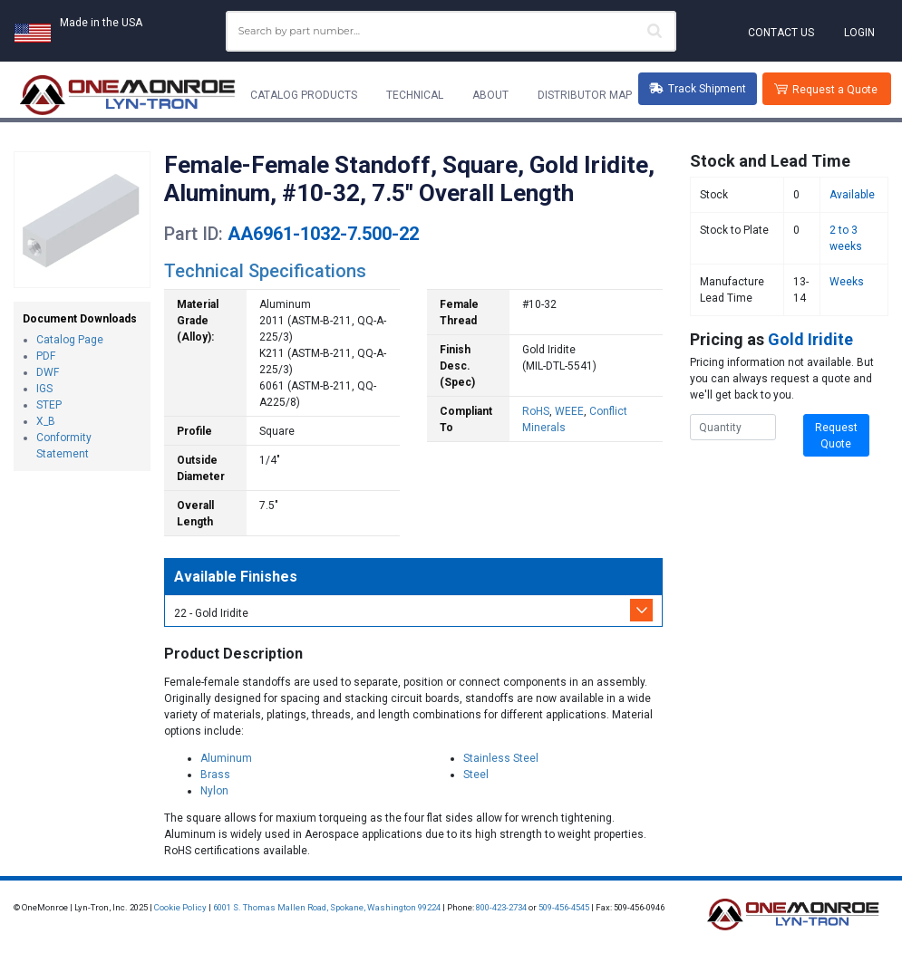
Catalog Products (303, 95)
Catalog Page (69, 339)
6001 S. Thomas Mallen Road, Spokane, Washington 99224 (327, 907)
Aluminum (226, 758)
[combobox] (451, 31)
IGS (44, 388)
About (490, 95)
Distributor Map (585, 95)
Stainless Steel (500, 758)
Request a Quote (835, 89)
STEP (49, 405)
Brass (215, 774)
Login (859, 32)
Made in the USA (101, 22)
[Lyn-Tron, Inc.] (128, 95)
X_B (45, 421)
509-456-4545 (563, 907)
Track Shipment (697, 88)
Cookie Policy (180, 907)
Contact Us (781, 32)
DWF (47, 372)
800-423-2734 (501, 907)
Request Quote (836, 435)
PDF (45, 356)
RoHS (535, 411)
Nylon (214, 791)
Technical (414, 95)
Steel (476, 774)
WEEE (569, 411)
